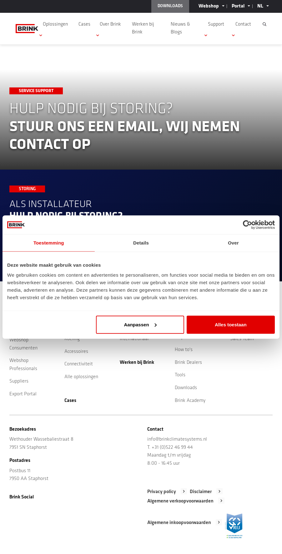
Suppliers (18, 381)
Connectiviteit (78, 364)
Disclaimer (201, 491)
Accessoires (76, 351)
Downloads (186, 387)
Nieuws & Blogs (180, 28)
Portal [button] (238, 6)
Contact (243, 24)
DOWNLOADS (170, 6)
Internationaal (134, 338)
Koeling (72, 338)
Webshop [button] (209, 6)
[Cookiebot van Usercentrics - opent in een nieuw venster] (247, 225)
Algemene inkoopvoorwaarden (179, 522)
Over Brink (110, 24)
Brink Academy (190, 400)
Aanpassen (140, 324)
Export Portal (23, 394)
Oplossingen (55, 24)
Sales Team (242, 338)
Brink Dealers (188, 362)
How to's (184, 349)
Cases (84, 24)
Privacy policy (161, 491)
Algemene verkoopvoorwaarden (180, 501)
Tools (180, 375)
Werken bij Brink (143, 28)
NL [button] (260, 6)
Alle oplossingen (81, 376)
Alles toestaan (231, 324)
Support (216, 24)
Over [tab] (233, 242)
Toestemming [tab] (48, 242)
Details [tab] (141, 242)
